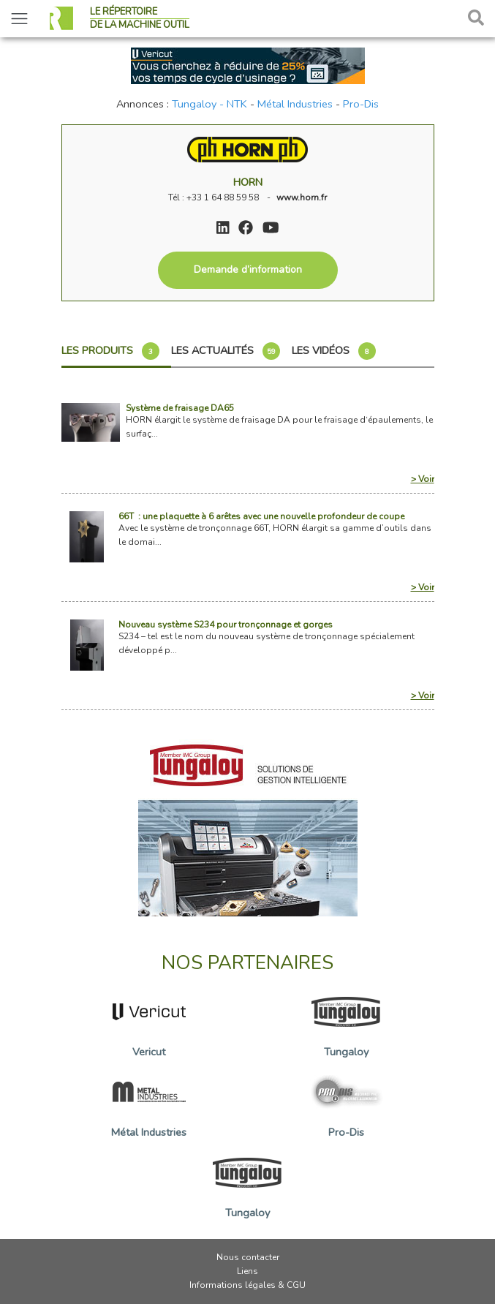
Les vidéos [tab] (334, 351)
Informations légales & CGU (247, 1285)
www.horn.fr (301, 197)
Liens (247, 1271)
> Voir (422, 479)
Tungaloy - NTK (209, 104)
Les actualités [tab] (225, 351)
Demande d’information (248, 269)
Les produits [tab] (110, 351)
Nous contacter (247, 1257)
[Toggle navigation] (19, 18)
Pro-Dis (361, 104)
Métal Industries (295, 104)
